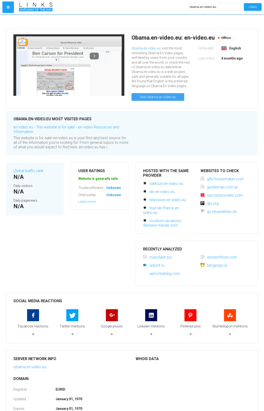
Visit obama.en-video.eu (158, 97)
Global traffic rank (28, 171)
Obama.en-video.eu (146, 48)
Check (253, 7)
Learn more (87, 202)
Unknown (113, 188)
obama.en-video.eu (29, 367)
